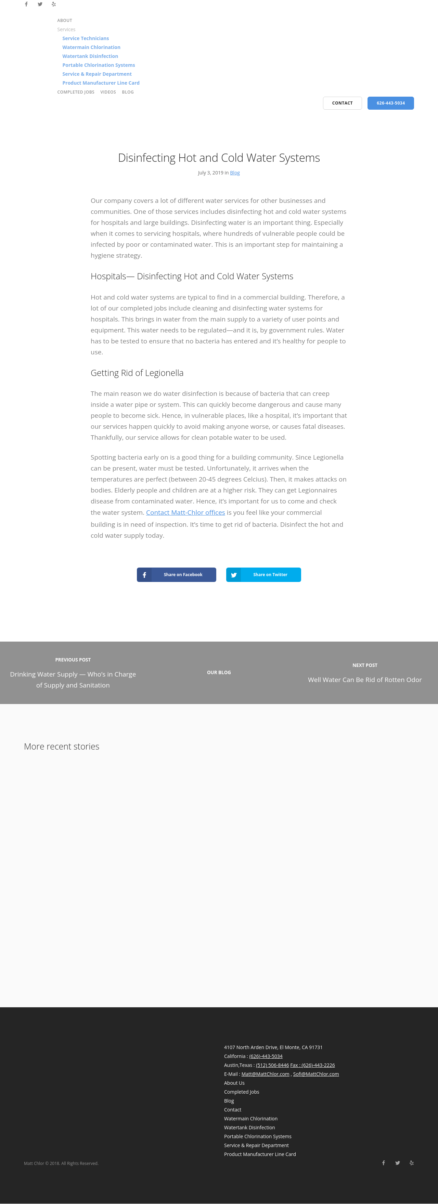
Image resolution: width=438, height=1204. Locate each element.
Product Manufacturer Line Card (101, 83)
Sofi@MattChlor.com (316, 1074)
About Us (234, 1083)
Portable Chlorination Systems (99, 65)
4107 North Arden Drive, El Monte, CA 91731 (273, 1047)
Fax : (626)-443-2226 (312, 1065)
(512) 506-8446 (272, 1065)
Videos (108, 92)
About (64, 20)
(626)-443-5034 (265, 1056)
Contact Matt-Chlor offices (185, 512)
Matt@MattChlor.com (265, 1074)
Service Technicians (86, 38)
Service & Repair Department (97, 74)
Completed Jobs (76, 92)
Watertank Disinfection (90, 56)
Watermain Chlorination (92, 47)
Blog (128, 92)
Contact (232, 1110)
